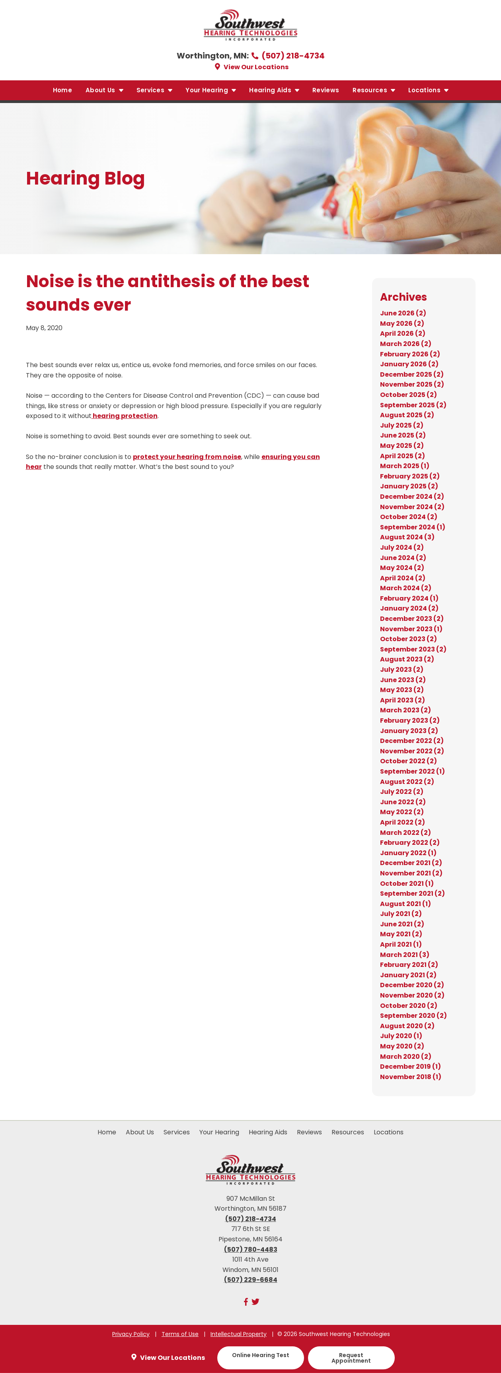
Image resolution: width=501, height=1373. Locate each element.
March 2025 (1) (404, 466)
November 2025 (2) (412, 384)
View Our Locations (251, 67)
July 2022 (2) (401, 791)
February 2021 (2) (409, 964)
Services (154, 90)
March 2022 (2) (405, 832)
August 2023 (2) (407, 659)
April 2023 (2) (402, 700)
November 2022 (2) (412, 751)
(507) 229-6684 (250, 1279)
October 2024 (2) (408, 516)
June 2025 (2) (403, 435)
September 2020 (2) (413, 1015)
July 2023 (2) (401, 669)
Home (62, 90)
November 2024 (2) (412, 506)
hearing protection (125, 415)
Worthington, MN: (213, 55)
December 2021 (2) (411, 862)
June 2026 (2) (403, 313)
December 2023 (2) (412, 618)
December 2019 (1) (410, 1066)
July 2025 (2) (401, 425)
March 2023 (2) (405, 710)
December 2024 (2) (412, 496)
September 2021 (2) (412, 893)
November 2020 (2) (412, 995)
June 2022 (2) (403, 802)
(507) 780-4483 (250, 1249)
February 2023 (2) (410, 720)
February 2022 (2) (410, 842)
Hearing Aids (274, 90)
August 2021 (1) (405, 903)
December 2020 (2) (412, 985)
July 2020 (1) (401, 1035)
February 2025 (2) (410, 476)
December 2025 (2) (412, 374)
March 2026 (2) (405, 343)
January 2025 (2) (409, 486)
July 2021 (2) (401, 913)
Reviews (325, 90)
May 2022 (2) (402, 812)
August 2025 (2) (407, 415)
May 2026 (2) (402, 323)
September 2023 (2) (413, 649)
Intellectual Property (239, 1334)
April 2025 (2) (402, 456)
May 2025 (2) (402, 445)
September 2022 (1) (412, 771)
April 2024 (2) (402, 578)
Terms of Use (180, 1334)
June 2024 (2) (403, 557)
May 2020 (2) (402, 1046)
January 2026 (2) (409, 364)
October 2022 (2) (408, 761)
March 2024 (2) (405, 588)
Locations (428, 90)
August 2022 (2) (407, 781)
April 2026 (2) (402, 333)
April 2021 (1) (401, 944)
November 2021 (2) (411, 873)
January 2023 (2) (409, 730)
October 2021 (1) (407, 883)
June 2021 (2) (402, 924)
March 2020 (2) (405, 1056)
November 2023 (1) (411, 629)
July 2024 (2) (402, 547)
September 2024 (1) (412, 527)
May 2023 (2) (402, 689)
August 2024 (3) (407, 537)
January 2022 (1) (408, 853)
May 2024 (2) (402, 567)
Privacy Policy (131, 1334)
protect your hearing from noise (187, 456)
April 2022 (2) (402, 822)
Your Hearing (211, 90)
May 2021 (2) (401, 934)
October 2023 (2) (408, 639)
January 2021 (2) (408, 975)
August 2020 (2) (407, 1026)
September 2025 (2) (413, 405)
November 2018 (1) (410, 1076)
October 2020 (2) (408, 1005)
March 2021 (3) (404, 954)
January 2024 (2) (409, 608)
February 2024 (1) (409, 598)
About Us (105, 90)
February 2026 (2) (410, 354)
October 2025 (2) (408, 394)
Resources (374, 90)
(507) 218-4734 (287, 55)
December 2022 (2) (412, 740)
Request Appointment (351, 1358)
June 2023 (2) (403, 680)
